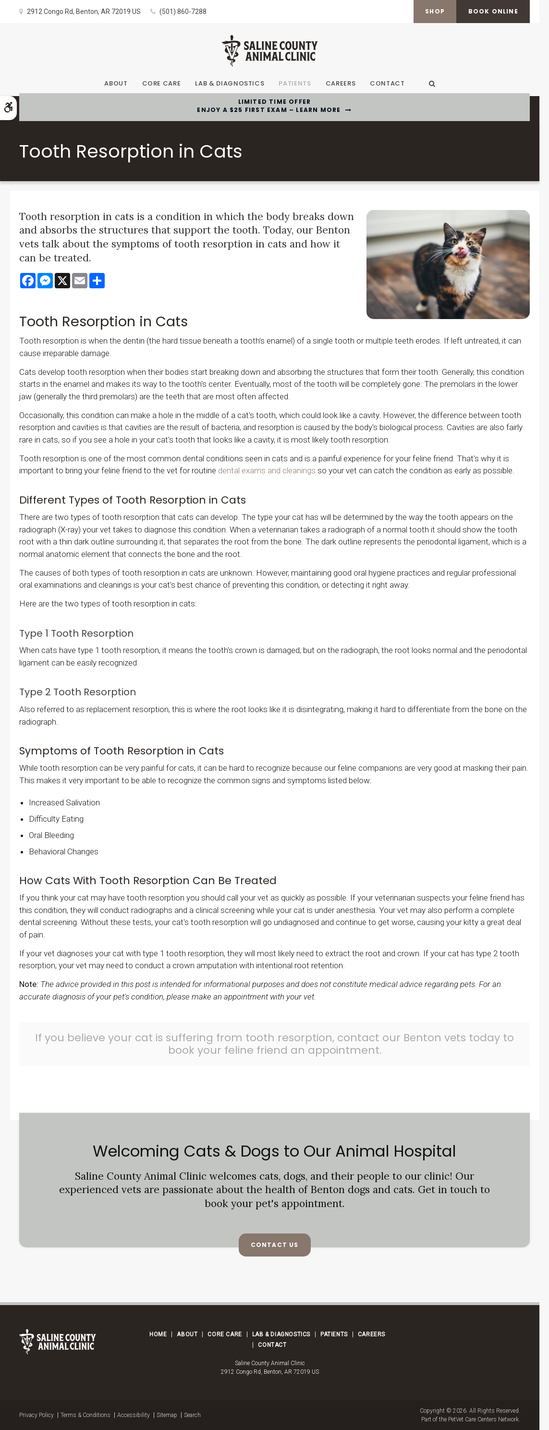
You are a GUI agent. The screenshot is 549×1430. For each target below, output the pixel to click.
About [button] (115, 83)
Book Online (493, 11)
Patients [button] (295, 83)
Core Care (224, 1334)
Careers (341, 83)
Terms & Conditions (85, 1415)
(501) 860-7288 (183, 11)
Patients (334, 1334)
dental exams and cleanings (267, 470)
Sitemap (167, 1415)
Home (158, 1334)
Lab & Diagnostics (229, 83)
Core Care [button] (161, 83)
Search (192, 1415)
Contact (387, 83)
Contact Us (275, 1245)
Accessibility (133, 1415)
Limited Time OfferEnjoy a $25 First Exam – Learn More (269, 106)
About (187, 1334)
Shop (434, 11)
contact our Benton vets (402, 1037)
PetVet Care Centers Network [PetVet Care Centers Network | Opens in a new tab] (483, 1419)
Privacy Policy (36, 1415)
